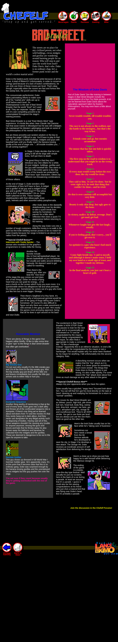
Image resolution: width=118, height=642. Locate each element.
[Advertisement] (64, 5)
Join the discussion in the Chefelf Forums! (91, 508)
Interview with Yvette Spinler (20, 242)
